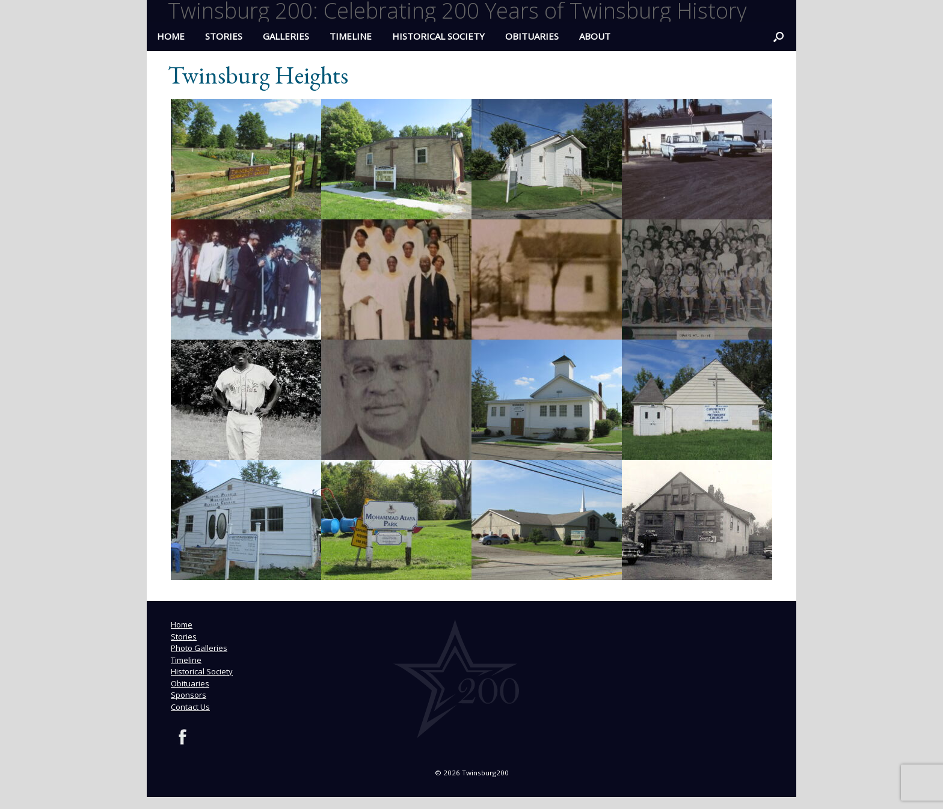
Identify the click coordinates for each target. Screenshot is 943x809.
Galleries (286, 36)
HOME (171, 36)
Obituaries (532, 36)
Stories (223, 36)
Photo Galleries (199, 648)
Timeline (351, 36)
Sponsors (188, 694)
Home (181, 624)
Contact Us (190, 706)
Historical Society (438, 36)
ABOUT (594, 36)
